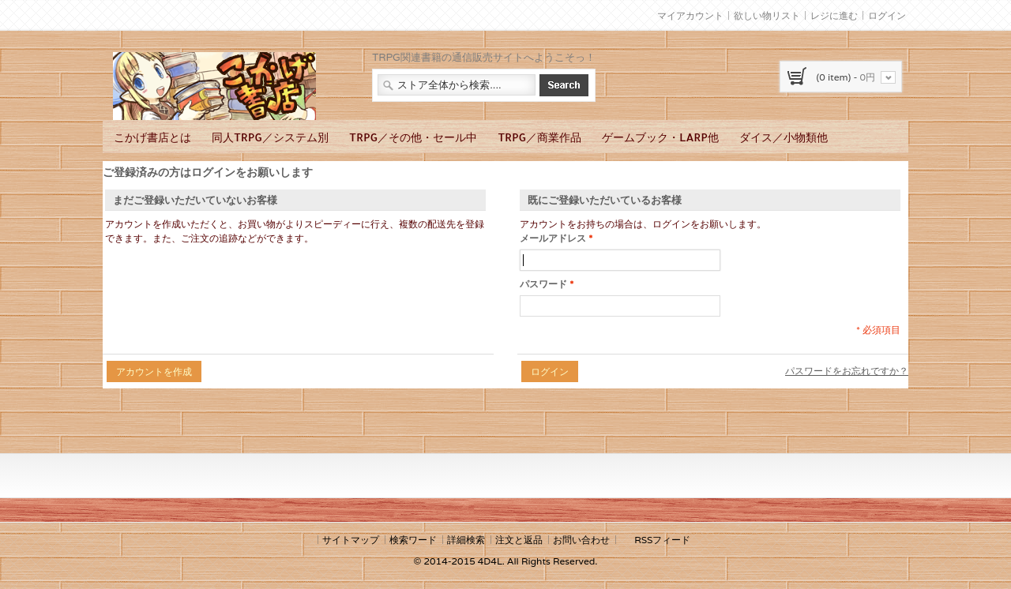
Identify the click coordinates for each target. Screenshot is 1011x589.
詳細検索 (466, 540)
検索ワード (413, 540)
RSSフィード (662, 540)
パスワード (543, 284)
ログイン (887, 15)
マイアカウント (690, 15)
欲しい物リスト (767, 15)
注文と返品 (519, 540)
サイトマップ (350, 540)
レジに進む (834, 15)
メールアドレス (553, 238)
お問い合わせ (581, 540)
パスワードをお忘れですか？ (846, 371)
